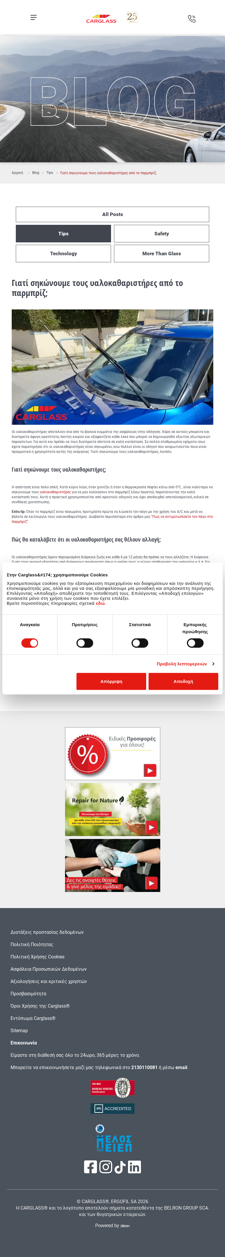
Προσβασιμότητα (28, 993)
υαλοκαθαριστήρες (55, 492)
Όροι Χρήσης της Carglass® (40, 1006)
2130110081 (144, 1067)
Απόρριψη (111, 681)
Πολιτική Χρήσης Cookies (37, 957)
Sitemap (19, 1030)
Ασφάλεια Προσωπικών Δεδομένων (49, 969)
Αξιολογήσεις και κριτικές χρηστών (49, 981)
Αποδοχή (183, 681)
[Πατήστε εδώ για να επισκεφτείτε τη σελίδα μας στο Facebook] (91, 1171)
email (181, 1067)
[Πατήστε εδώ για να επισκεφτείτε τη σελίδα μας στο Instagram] (106, 1171)
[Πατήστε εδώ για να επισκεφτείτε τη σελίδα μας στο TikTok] (120, 1170)
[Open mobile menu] (33, 17)
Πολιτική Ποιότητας (32, 944)
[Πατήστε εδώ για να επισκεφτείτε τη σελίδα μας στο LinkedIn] (134, 1171)
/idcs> (125, 1226)
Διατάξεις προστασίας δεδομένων (47, 932)
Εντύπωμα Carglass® (33, 1018)
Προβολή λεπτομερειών (182, 663)
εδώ (100, 602)
